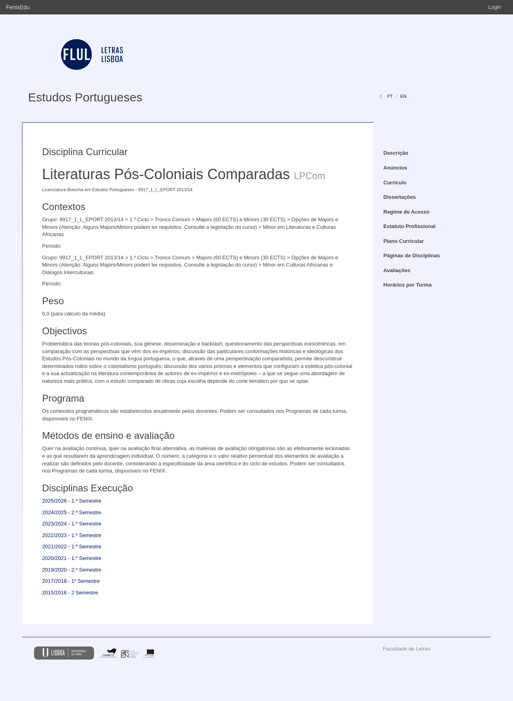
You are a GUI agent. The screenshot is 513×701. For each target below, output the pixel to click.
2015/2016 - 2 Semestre (70, 593)
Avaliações (397, 270)
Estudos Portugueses (85, 97)
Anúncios (395, 168)
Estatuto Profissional (410, 226)
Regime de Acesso (407, 212)
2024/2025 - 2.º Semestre (71, 512)
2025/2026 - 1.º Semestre (71, 501)
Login (494, 7)
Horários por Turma (408, 285)
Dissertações (400, 197)
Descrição (396, 153)
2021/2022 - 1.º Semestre (71, 546)
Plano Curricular (404, 241)
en (403, 96)
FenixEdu (18, 7)
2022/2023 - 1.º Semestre (71, 535)
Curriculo (395, 183)
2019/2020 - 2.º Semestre (71, 570)
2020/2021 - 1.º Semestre (71, 558)
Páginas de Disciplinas (412, 256)
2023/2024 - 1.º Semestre (71, 524)
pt (390, 96)
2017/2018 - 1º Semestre (71, 581)
